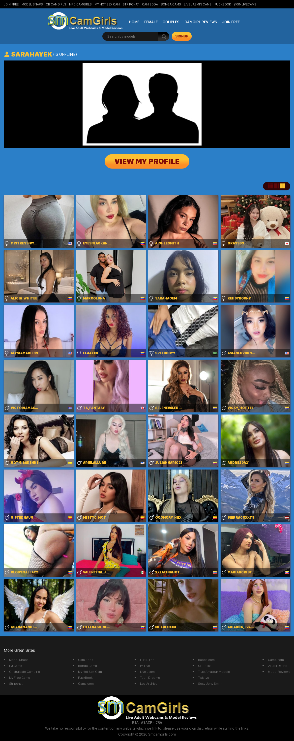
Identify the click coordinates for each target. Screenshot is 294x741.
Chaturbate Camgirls (24, 672)
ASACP (146, 722)
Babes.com (206, 660)
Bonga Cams (171, 4)
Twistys (203, 678)
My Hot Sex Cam (107, 4)
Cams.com (86, 683)
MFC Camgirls (80, 4)
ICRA (158, 722)
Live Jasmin (148, 672)
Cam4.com (276, 660)
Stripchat (16, 683)
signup (181, 36)
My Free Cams (19, 678)
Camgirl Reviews (200, 22)
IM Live (145, 666)
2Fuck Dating (277, 666)
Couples (171, 22)
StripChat (131, 4)
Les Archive (148, 683)
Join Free (11, 4)
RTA (135, 722)
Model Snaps (32, 4)
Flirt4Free (147, 660)
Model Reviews (279, 672)
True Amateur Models (214, 672)
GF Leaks (204, 666)
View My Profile (147, 161)
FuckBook (222, 4)
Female (151, 22)
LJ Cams (15, 666)
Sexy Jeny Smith (210, 683)
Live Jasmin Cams (197, 4)
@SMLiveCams (245, 4)
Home (134, 22)
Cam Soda (150, 4)
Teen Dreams (150, 678)
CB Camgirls (56, 4)
